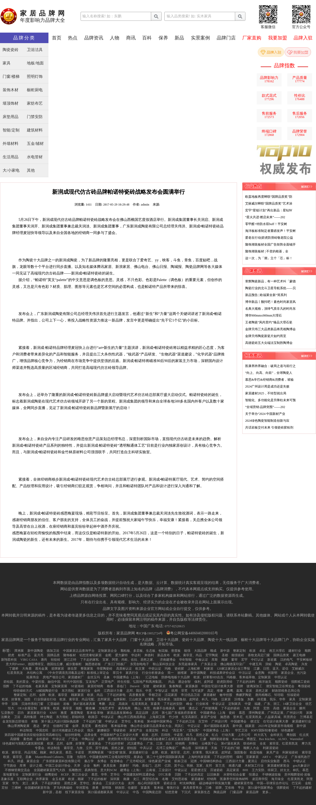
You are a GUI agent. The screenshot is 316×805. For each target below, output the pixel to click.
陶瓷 (278, 664)
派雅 (309, 712)
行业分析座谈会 (153, 672)
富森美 (145, 787)
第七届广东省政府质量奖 (179, 712)
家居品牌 (252, 792)
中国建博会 (238, 721)
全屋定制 (152, 730)
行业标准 (202, 703)
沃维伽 (239, 699)
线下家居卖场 (74, 792)
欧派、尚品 (95, 694)
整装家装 (87, 668)
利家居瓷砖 (271, 748)
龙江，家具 (30, 783)
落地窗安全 (11, 774)
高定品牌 (142, 712)
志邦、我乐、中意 (139, 690)
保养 (163, 37)
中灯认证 (257, 659)
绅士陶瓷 (46, 717)
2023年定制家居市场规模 (275, 725)
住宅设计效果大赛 (275, 721)
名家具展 (41, 686)
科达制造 (26, 730)
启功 (20, 712)
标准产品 (24, 655)
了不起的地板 (22, 686)
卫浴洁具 (35, 50)
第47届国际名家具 (216, 725)
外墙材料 (10, 144)
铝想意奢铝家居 (91, 655)
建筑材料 (35, 130)
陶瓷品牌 (220, 792)
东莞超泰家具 (187, 664)
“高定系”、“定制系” (185, 730)
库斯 (214, 659)
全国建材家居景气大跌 (49, 770)
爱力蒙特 (121, 655)
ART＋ (266, 756)
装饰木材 (10, 90)
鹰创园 (291, 734)
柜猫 (34, 721)
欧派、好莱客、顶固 (16, 699)
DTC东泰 (165, 774)
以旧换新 (213, 774)
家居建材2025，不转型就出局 (265, 393)
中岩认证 (218, 703)
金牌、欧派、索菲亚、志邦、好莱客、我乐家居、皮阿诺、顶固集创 (199, 752)
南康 (126, 779)
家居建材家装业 (278, 765)
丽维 (182, 708)
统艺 (308, 703)
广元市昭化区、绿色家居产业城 (148, 761)
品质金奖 (90, 734)
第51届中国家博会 (260, 787)
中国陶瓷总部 (151, 792)
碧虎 (11, 655)
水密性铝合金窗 (234, 774)
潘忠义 (193, 708)
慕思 (242, 712)
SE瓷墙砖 (77, 686)
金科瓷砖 (42, 739)
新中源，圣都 (52, 792)
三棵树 (16, 787)
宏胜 (266, 708)
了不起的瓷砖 (230, 708)
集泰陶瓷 (175, 686)
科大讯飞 (260, 734)
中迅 (136, 792)
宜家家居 (252, 756)
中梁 (248, 703)
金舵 (108, 655)
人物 (114, 37)
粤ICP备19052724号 (149, 633)
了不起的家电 (116, 694)
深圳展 (115, 779)
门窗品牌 (236, 792)
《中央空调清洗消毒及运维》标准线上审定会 (77, 672)
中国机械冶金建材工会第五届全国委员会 (168, 739)
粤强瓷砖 (304, 686)
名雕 (165, 779)
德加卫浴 (53, 650)
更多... (266, 792)
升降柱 (193, 743)
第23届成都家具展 (100, 792)
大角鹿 (27, 668)
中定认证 (193, 725)
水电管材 (35, 157)
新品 (179, 37)
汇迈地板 (151, 677)
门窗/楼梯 (11, 77)
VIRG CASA (29, 659)
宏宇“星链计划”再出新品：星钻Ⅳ (268, 210)
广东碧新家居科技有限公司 (62, 761)
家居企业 (289, 708)
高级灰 (123, 703)
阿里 (256, 708)
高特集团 (30, 717)
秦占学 (89, 761)
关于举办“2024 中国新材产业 (265, 414)
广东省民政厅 (300, 756)
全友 (263, 743)
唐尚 (44, 659)
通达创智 (184, 681)
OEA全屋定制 (27, 708)
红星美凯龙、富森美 (146, 703)
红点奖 (304, 734)
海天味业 (277, 779)
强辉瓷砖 (282, 787)
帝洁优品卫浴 (190, 694)
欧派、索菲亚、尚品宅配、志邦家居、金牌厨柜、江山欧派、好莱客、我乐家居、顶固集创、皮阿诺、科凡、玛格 (139, 699)
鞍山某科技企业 (164, 664)
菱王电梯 (299, 655)
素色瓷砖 (101, 725)
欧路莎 (93, 717)
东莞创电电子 (139, 664)
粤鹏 (102, 703)
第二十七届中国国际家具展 (165, 756)
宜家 (5, 783)
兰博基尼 (306, 717)
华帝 (5, 703)
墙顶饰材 (10, 103)
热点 (72, 37)
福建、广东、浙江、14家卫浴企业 (278, 703)
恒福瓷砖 (293, 694)
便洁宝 (255, 721)
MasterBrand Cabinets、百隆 (54, 756)
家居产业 (136, 730)
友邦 (131, 783)
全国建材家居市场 (37, 787)
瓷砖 (232, 712)
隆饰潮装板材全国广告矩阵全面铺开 (270, 244)
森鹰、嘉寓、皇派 (239, 690)
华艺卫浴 (241, 730)
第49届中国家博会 (159, 721)
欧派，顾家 (76, 779)
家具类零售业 (192, 787)
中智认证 (161, 690)
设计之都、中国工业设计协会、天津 (54, 765)
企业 (86, 765)
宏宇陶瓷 (211, 655)
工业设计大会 (114, 783)
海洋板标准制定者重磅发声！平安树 (270, 231)
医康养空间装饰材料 (234, 779)
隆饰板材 (69, 655)
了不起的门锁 (230, 748)
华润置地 (82, 787)
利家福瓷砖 (290, 752)
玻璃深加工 (254, 686)
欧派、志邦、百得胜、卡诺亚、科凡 (167, 734)
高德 (276, 708)
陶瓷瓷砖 (10, 50)
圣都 (225, 655)
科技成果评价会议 (222, 672)
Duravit (135, 686)
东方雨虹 (68, 690)
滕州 (302, 708)
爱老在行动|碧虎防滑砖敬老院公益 (269, 238)
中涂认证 (58, 739)
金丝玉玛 (93, 677)
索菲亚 (306, 752)
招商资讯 (253, 355)
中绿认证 (107, 717)
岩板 (66, 703)
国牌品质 (53, 655)
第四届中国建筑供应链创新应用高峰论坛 (32, 734)
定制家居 (305, 699)
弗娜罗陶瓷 (243, 694)
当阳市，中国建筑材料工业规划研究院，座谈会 (110, 756)
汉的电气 (286, 659)
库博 (22, 765)
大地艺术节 (106, 708)
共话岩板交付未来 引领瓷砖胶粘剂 (269, 427)
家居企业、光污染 (293, 672)
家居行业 (84, 690)
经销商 (180, 743)
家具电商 (124, 708)
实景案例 (200, 37)
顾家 (224, 659)
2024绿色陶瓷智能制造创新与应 (267, 420)
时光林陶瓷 (187, 783)
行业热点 (253, 186)
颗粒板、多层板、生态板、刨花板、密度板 (151, 650)
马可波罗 (197, 690)
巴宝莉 (296, 783)
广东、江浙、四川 (159, 743)
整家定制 (239, 650)
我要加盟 (277, 37)
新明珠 (106, 787)
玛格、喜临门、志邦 (146, 765)
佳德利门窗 (61, 725)
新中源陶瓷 (35, 650)
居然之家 (261, 690)
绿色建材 (287, 730)
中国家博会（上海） (217, 730)
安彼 (146, 686)
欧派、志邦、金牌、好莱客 (66, 743)
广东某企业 (209, 664)
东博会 (102, 761)
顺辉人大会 (251, 748)
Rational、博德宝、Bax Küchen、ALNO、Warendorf (268, 739)
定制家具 (234, 703)
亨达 (241, 787)
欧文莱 (140, 668)
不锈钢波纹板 (271, 774)
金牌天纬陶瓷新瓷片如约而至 (265, 336)
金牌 (101, 739)
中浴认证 (122, 792)
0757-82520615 (175, 626)
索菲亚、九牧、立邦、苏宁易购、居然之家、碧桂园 (100, 748)
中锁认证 (299, 761)
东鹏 (250, 699)
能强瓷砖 (237, 655)
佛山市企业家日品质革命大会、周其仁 (157, 725)
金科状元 (276, 734)
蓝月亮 (38, 655)
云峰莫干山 (209, 743)
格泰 (110, 686)
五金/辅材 (35, 144)
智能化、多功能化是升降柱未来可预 (270, 400)
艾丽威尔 (298, 668)
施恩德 (225, 717)
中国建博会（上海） (127, 677)
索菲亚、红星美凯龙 (283, 743)
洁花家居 (171, 694)
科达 (165, 730)
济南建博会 (168, 659)
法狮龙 (5, 717)
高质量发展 (137, 694)
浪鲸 (268, 664)
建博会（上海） (131, 770)
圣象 (106, 677)
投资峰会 (116, 761)
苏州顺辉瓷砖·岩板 (297, 774)
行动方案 (228, 734)
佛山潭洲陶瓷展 (18, 725)
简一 (170, 672)
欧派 (252, 650)
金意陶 (259, 672)
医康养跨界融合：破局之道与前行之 (270, 366)
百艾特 (203, 721)
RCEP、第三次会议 (74, 774)
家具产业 (272, 752)
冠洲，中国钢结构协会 (206, 761)
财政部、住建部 (126, 787)
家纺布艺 (35, 103)
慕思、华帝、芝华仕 (105, 774)
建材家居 (159, 686)
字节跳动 (9, 765)
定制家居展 (59, 686)
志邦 (155, 712)
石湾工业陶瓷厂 (167, 748)
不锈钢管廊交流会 (17, 770)
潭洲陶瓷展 (96, 752)
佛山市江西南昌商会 (131, 717)
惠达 (36, 725)
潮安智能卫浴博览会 (280, 686)
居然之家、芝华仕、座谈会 (83, 783)
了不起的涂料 (245, 681)
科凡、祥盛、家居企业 (23, 761)
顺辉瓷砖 (281, 681)
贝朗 (178, 774)
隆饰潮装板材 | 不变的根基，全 (266, 251)
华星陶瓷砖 (104, 668)
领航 (79, 708)
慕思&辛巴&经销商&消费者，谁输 (269, 379)
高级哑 (14, 739)
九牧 (247, 708)
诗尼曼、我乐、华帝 (271, 699)
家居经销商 (95, 686)
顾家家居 (77, 694)
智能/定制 (11, 130)
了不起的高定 (194, 774)
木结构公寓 (34, 672)
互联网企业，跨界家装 (32, 779)
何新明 (272, 672)
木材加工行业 (254, 765)
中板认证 (201, 659)
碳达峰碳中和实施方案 (215, 783)
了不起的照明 (223, 756)
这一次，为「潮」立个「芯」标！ (269, 258)
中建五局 (255, 664)
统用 (174, 690)
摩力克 (306, 743)
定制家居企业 (107, 650)
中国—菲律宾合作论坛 (272, 783)
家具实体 (109, 765)
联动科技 (249, 743)
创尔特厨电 (73, 734)
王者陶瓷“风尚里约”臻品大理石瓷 (268, 322)
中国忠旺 (42, 730)
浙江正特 (70, 659)
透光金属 (41, 668)
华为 (15, 783)
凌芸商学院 (260, 779)
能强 (187, 650)
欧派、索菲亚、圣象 (17, 756)
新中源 (225, 650)
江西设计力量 (113, 690)
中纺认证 (155, 668)
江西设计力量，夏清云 (241, 761)
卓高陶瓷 (291, 664)
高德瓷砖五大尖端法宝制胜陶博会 (269, 343)
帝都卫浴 (155, 694)
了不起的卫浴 (185, 721)
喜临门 (121, 686)
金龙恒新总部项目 (15, 721)
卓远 (262, 650)
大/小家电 (11, 170)
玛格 (168, 668)
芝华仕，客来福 (132, 721)
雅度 (64, 712)
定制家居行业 (31, 774)
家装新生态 (202, 792)
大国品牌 (200, 650)
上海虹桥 (193, 668)
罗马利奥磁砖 (62, 787)
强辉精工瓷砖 (300, 681)
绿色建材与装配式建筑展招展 (22, 743)
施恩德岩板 (93, 664)
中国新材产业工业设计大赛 (119, 734)
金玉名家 (58, 779)
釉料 (96, 765)
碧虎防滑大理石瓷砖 (122, 739)
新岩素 (272, 659)
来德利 (149, 655)
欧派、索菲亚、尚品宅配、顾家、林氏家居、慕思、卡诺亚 (43, 752)
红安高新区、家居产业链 (199, 717)
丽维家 (182, 672)
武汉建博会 (135, 743)
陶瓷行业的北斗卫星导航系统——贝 (270, 288)
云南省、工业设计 (158, 770)
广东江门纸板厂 (116, 664)
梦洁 (46, 725)
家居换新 (191, 686)
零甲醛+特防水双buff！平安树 (266, 224)
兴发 (304, 664)
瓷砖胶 (179, 668)
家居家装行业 (36, 712)
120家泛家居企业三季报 (233, 668)
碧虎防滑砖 (225, 681)
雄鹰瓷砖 (51, 774)
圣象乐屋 (7, 779)
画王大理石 (277, 650)
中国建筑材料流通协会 (139, 774)
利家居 (208, 668)
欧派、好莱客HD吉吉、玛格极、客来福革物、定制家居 (232, 677)
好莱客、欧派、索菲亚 (56, 708)
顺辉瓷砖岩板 (219, 739)
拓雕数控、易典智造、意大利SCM (92, 770)
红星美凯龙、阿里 (300, 779)
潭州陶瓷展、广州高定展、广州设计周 (275, 712)
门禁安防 (35, 117)
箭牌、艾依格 (224, 787)
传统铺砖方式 (22, 690)
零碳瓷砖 (119, 730)
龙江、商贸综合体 (145, 779)
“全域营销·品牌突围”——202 (265, 407)
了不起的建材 (302, 787)
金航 (308, 783)
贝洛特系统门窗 (32, 703)
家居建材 (209, 694)
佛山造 (186, 748)
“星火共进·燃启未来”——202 (265, 217)
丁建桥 (13, 668)
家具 (7, 63)
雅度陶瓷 (77, 712)
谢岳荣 (72, 668)
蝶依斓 (90, 708)
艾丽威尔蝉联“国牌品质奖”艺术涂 (268, 203)
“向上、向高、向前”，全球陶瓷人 (268, 373)
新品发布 (163, 655)
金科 (97, 690)
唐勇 (95, 787)
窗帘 (234, 659)
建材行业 (294, 650)
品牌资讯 (93, 37)
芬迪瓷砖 (216, 770)
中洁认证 (245, 672)
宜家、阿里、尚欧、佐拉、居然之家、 (129, 659)
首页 (56, 37)
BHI (245, 770)
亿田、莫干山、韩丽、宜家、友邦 (188, 765)
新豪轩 (124, 765)
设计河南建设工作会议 (68, 730)
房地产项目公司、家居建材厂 (63, 677)
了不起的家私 (89, 659)
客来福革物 (119, 725)
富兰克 (220, 765)
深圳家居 (201, 748)
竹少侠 (173, 717)
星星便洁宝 (199, 770)
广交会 (73, 739)
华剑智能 (185, 659)
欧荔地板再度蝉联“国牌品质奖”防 (268, 196)
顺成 (213, 650)
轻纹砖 (55, 659)
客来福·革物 (95, 712)
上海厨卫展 (157, 717)
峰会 (189, 703)
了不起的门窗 (92, 721)
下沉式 (186, 792)
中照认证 (280, 677)
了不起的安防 (173, 703)
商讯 (131, 37)
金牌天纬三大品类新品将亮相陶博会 (270, 329)
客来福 (158, 787)
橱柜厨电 (35, 90)
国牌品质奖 (281, 655)
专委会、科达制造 (47, 748)
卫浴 (17, 717)
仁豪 (203, 739)
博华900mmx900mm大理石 (263, 315)
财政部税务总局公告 (286, 690)
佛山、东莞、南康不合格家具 (154, 708)
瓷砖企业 (170, 783)
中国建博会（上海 (212, 712)
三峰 (208, 787)
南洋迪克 (265, 681)
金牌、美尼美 (81, 725)
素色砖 (28, 739)
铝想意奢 (171, 792)
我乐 (90, 730)
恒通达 (253, 774)
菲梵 (184, 690)
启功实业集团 (270, 761)
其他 (31, 170)
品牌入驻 (303, 37)
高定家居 (232, 770)
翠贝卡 (117, 672)
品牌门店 (226, 37)
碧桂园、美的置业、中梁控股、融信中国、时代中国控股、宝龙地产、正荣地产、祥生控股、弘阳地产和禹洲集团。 (84, 681)
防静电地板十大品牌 (175, 677)
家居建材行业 (301, 721)
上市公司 (244, 734)
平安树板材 (304, 659)
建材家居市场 (243, 783)
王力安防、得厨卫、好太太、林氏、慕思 (280, 770)
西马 (286, 761)
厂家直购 (251, 37)
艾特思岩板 (179, 779)
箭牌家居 (57, 668)
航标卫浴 (180, 761)
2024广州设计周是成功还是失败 (267, 386)
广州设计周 (219, 721)
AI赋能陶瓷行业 (47, 690)
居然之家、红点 (207, 734)
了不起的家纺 (50, 783)
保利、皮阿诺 (203, 681)
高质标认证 (124, 668)
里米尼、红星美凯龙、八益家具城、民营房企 (264, 717)
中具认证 (146, 748)
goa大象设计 (301, 765)
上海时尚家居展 (199, 756)
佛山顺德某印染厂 (232, 664)
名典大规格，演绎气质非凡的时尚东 (270, 308)
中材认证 (111, 721)
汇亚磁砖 (53, 703)
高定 (112, 703)
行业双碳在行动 (45, 699)
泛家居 (226, 699)
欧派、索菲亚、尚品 (188, 655)
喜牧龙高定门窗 (259, 655)
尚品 (171, 681)
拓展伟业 (32, 677)
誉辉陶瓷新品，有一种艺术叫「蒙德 (270, 281)
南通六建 (235, 765)
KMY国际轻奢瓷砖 (264, 730)
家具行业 (132, 672)
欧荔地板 (256, 752)
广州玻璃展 (210, 708)
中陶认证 (88, 739)
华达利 (136, 655)
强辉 (6, 686)
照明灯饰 (35, 77)
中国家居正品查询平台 (79, 650)
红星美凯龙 (15, 672)
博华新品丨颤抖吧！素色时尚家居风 (270, 302)
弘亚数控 (7, 712)
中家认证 (281, 756)
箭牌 (240, 686)
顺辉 (308, 650)
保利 (239, 756)
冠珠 (15, 703)
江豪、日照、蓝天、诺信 (271, 668)
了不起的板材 (97, 779)
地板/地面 (35, 63)
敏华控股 (226, 694)
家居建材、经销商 (203, 779)
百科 (147, 37)
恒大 (11, 708)
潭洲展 (19, 650)
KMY (53, 712)
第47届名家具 (230, 743)
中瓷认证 (181, 770)
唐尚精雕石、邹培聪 (269, 694)
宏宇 (244, 659)
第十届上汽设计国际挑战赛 (60, 721)
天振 (214, 748)
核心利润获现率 (149, 783)
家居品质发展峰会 (119, 712)
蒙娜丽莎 (103, 730)
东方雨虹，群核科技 (70, 717)
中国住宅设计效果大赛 (217, 686)
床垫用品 (10, 117)
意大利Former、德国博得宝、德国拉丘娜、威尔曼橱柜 (43, 664)
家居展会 (94, 743)
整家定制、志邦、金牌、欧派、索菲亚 (40, 694)
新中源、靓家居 (244, 725)
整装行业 (173, 787)
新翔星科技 (9, 659)
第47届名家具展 (84, 703)
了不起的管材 (114, 743)
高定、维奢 (215, 690)
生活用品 (10, 157)
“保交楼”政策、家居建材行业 (127, 752)
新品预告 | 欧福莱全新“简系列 (266, 295)
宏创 (5, 787)
